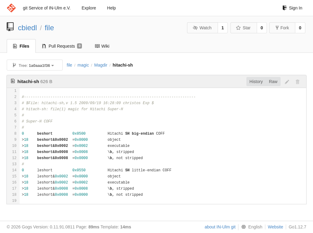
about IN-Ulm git (219, 226)
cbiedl (27, 28)
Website (275, 226)
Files (21, 46)
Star (243, 27)
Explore (89, 7)
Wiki (102, 46)
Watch (202, 27)
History (256, 81)
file (49, 28)
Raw (273, 81)
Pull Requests (62, 46)
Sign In (292, 7)
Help (111, 7)
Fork (282, 27)
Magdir (100, 65)
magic (83, 65)
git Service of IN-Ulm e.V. (47, 7)
